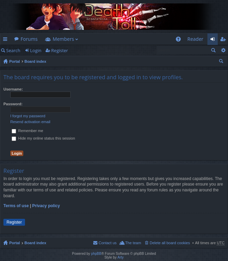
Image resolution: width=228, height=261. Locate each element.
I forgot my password (27, 116)
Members (63, 39)
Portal (14, 61)
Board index (35, 61)
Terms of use (16, 205)
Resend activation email (30, 122)
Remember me (27, 131)
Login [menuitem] (214, 40)
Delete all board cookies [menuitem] (170, 243)
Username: (13, 89)
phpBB (96, 254)
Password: (13, 104)
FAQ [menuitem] (180, 40)
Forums (29, 39)
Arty (121, 257)
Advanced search (223, 50)
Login (35, 50)
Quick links (6, 40)
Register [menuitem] (224, 40)
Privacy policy (46, 205)
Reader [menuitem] (195, 39)
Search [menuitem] (222, 62)
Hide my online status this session (43, 138)
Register (59, 50)
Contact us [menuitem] (107, 243)
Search (13, 50)
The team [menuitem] (133, 243)
